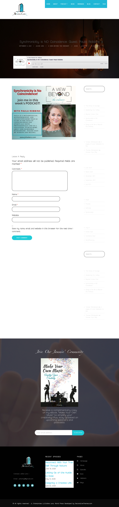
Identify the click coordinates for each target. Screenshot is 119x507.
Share (41, 67)
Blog (88, 4)
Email (15, 205)
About (55, 4)
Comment (17, 169)
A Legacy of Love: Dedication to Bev (95, 144)
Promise (88, 204)
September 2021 (90, 180)
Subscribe (35, 67)
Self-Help (88, 208)
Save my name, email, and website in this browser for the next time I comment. (42, 230)
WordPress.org (90, 240)
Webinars (81, 4)
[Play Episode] (29, 63)
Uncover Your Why (91, 152)
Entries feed (89, 232)
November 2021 (90, 176)
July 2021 (88, 184)
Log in (88, 228)
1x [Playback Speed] (38, 64)
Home (48, 4)
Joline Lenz (40, 46)
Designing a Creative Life (58, 483)
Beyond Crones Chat (92, 114)
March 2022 (89, 172)
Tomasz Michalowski (92, 142)
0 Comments (95, 46)
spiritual (40, 146)
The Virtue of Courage (92, 106)
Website (15, 215)
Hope (24, 146)
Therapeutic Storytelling (63, 146)
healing (18, 146)
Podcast (64, 4)
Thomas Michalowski (92, 150)
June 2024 (89, 168)
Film (104, 4)
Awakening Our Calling (92, 110)
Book (72, 4)
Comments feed (90, 236)
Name (15, 194)
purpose (32, 146)
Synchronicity (49, 146)
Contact (96, 4)
